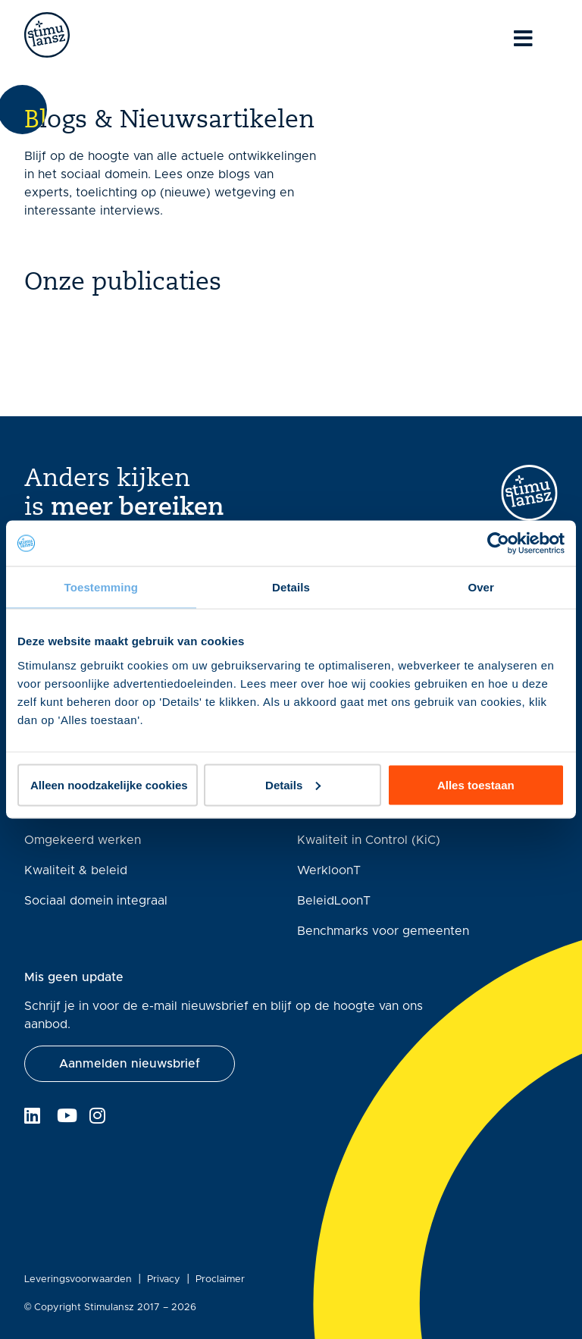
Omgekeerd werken (82, 840)
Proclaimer (220, 1279)
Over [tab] (481, 587)
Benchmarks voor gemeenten (383, 931)
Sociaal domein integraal (95, 901)
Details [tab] (291, 587)
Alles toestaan (476, 784)
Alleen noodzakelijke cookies (109, 784)
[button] (129, 1064)
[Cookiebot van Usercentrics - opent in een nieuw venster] (498, 543)
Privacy (163, 1279)
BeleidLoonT (334, 901)
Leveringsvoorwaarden (78, 1279)
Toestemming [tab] (101, 587)
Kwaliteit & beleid (75, 870)
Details (293, 784)
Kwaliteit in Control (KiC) (368, 840)
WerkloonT (329, 870)
